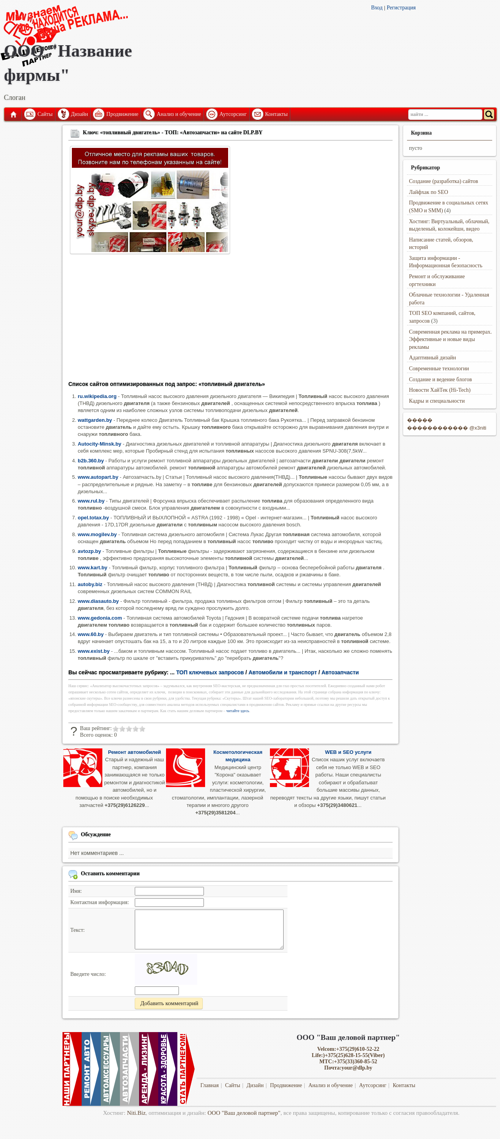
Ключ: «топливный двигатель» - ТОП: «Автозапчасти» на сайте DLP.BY (172, 132)
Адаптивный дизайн (432, 358)
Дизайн (79, 114)
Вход (376, 8)
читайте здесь (237, 711)
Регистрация (401, 8)
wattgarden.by (95, 420)
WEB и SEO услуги (348, 752)
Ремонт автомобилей (134, 752)
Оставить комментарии (110, 873)
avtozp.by (89, 551)
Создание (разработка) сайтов (443, 181)
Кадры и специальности (437, 401)
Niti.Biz (136, 1113)
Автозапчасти (340, 672)
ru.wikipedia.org (97, 396)
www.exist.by (94, 651)
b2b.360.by (91, 461)
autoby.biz (90, 584)
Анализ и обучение (179, 114)
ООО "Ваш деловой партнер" (243, 1113)
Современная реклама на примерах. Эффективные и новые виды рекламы (450, 339)
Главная (12, 114)
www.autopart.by (98, 477)
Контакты (276, 114)
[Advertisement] (230, 320)
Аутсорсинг (233, 114)
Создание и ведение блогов (440, 379)
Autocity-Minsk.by (99, 444)
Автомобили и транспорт (282, 672)
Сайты (45, 114)
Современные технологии (439, 368)
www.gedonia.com (100, 618)
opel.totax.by (93, 518)
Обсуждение (96, 834)
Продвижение (122, 114)
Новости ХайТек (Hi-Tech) (440, 390)
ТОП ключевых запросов (210, 672)
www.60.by (91, 634)
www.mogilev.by (97, 534)
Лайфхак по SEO (428, 192)
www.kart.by (92, 567)
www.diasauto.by (98, 601)
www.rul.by (91, 501)
